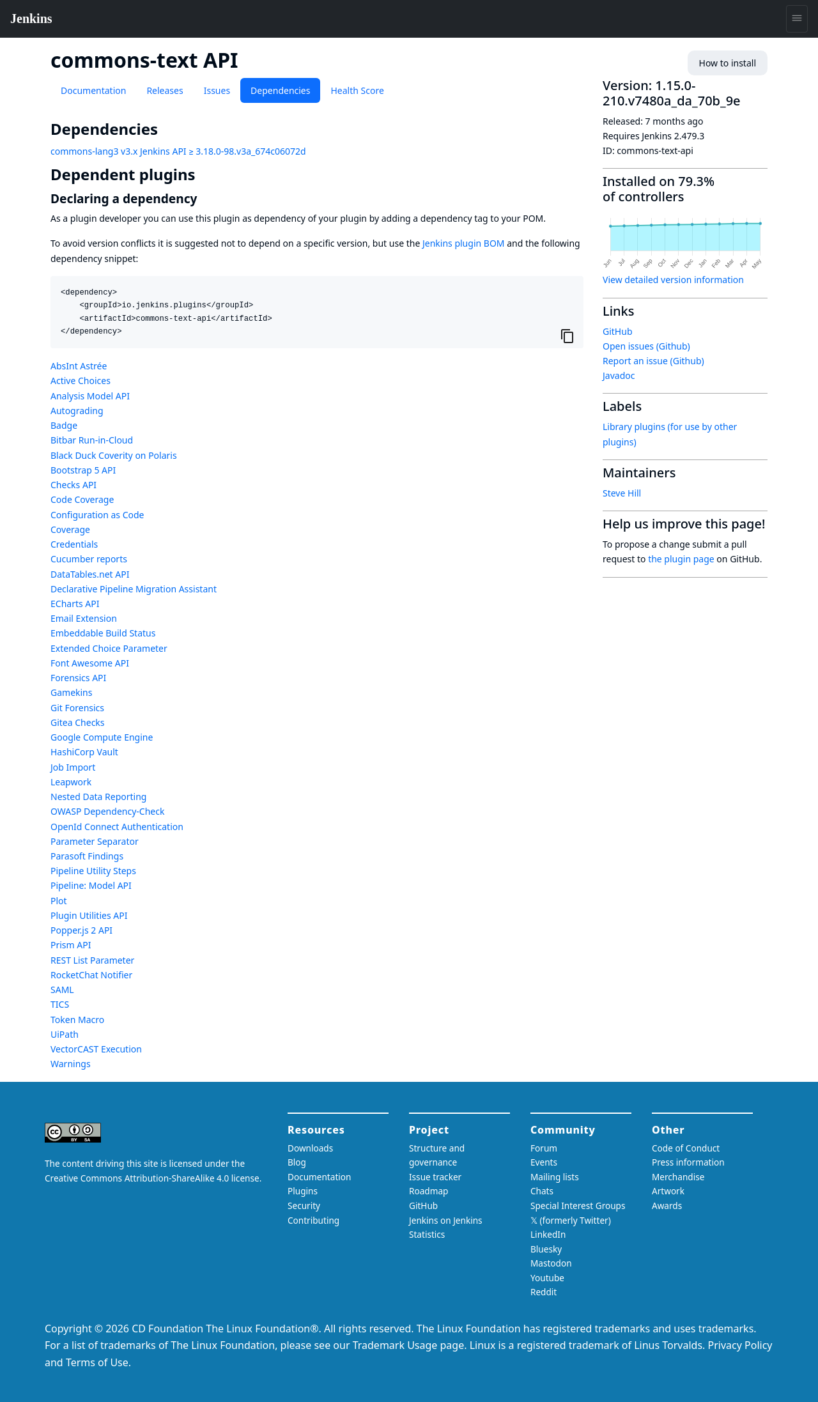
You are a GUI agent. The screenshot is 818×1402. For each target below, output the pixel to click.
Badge (63, 425)
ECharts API (74, 603)
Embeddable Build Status (102, 633)
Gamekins (71, 692)
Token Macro (77, 1019)
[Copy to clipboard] (567, 336)
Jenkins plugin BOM (463, 243)
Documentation (93, 90)
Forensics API (78, 678)
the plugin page (681, 559)
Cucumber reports (88, 559)
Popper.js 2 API (81, 930)
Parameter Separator (94, 841)
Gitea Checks (77, 722)
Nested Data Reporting (98, 796)
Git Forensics (77, 708)
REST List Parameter (92, 960)
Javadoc (619, 375)
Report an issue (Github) (653, 361)
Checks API (73, 485)
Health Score (356, 90)
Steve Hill (622, 493)
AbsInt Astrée (78, 366)
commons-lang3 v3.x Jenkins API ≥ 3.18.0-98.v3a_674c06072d (178, 151)
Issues (217, 90)
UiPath (64, 1034)
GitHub (618, 331)
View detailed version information (673, 279)
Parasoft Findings (86, 856)
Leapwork (70, 782)
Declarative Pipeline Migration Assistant (133, 589)
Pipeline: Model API (91, 885)
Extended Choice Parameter (108, 648)
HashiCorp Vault (84, 752)
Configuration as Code (97, 515)
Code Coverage (82, 499)
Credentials (74, 544)
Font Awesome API (89, 663)
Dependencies (280, 90)
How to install (727, 63)
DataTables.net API (89, 574)
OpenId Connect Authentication (116, 826)
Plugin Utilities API (88, 915)
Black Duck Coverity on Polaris (113, 455)
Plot (58, 901)
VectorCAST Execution (96, 1049)
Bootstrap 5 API (83, 470)
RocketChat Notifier (91, 975)
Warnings (70, 1064)
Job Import (72, 767)
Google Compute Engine (101, 737)
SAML (62, 989)
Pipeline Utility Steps (93, 871)
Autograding (77, 410)
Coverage (70, 529)
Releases (164, 90)
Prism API (70, 945)
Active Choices (80, 380)
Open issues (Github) (646, 346)
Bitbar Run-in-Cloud (91, 440)
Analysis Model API (90, 396)
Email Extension (83, 618)
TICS (59, 1004)
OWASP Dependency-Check (107, 811)
